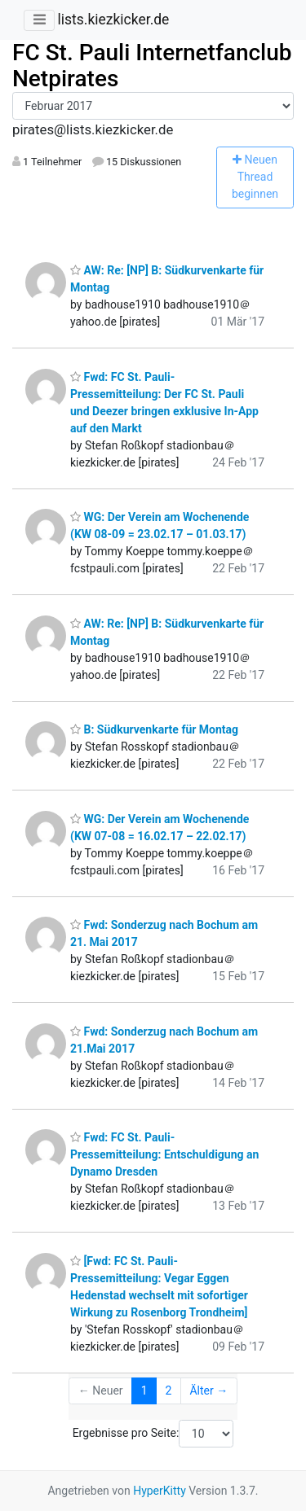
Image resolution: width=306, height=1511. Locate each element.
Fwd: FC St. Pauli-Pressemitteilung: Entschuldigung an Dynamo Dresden (164, 1154)
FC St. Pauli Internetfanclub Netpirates (152, 65)
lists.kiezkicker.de (113, 19)
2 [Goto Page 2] (169, 1390)
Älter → (208, 1390)
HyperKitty (159, 1490)
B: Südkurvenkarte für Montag (154, 729)
